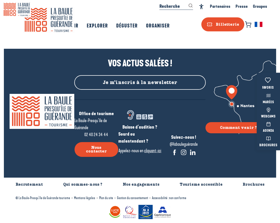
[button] (259, 24)
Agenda (268, 126)
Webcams (268, 112)
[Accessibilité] (201, 6)
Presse (241, 6)
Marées (268, 98)
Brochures (268, 141)
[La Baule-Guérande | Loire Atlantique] (17, 9)
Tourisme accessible (201, 184)
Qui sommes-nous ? (82, 184)
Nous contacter (96, 149)
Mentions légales (84, 198)
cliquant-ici (152, 151)
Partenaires (220, 6)
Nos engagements (141, 184)
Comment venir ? (238, 128)
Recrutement (29, 184)
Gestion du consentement (132, 198)
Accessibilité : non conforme (169, 198)
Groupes (260, 6)
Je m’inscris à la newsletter (140, 82)
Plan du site (106, 198)
